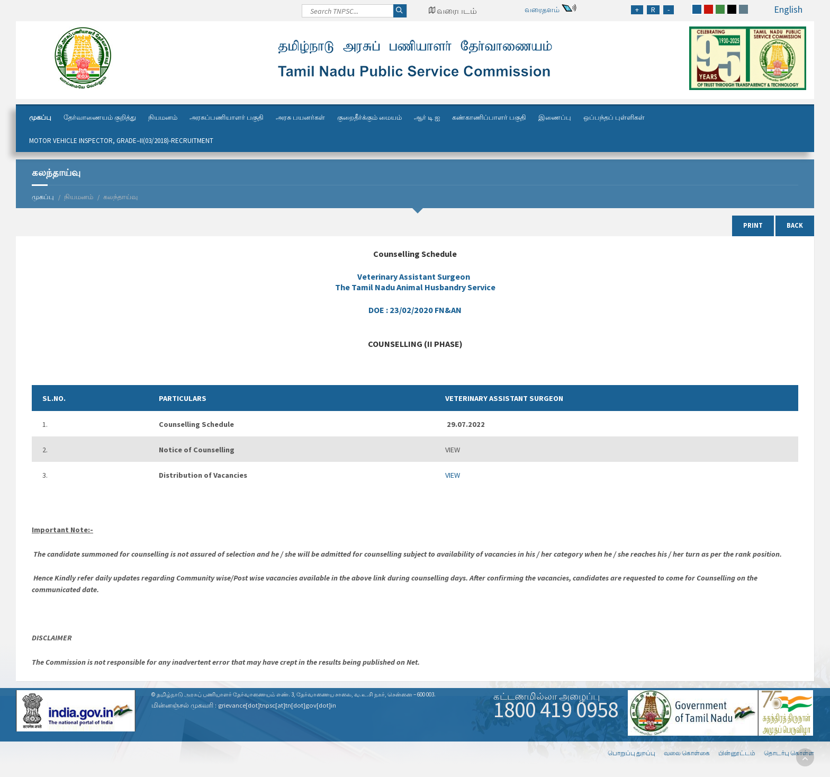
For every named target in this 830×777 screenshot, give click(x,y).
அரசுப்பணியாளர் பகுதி (227, 117)
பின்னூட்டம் (736, 753)
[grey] (743, 9)
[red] (708, 9)
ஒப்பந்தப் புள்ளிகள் (614, 117)
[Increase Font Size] (637, 9)
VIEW (452, 475)
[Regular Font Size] (653, 9)
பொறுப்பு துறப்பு (631, 753)
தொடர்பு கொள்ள (789, 753)
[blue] (696, 9)
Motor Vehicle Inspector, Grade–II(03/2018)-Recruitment (121, 140)
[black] (731, 9)
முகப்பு (40, 117)
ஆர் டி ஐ (427, 117)
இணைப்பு (554, 117)
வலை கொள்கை (687, 753)
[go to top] (805, 757)
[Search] (354, 14)
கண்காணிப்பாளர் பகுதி (489, 117)
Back (795, 225)
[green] (720, 9)
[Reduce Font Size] (668, 9)
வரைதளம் (542, 9)
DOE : (415, 310)
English (788, 9)
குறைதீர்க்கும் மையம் (369, 117)
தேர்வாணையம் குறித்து (100, 117)
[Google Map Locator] (452, 10)
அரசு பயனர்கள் (300, 117)
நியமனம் (162, 117)
